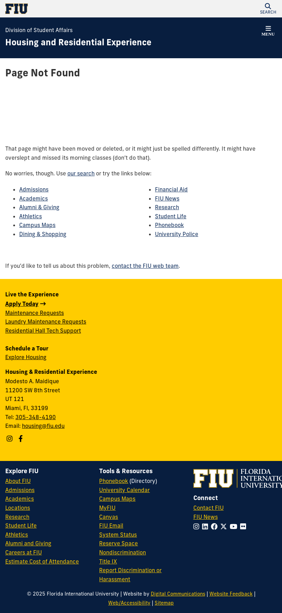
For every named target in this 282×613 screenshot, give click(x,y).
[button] (268, 9)
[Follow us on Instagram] (10, 438)
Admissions (34, 189)
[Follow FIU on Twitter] (225, 526)
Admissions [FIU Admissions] (20, 489)
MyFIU (107, 507)
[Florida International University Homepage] (73, 8)
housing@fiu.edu (43, 425)
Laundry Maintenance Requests (45, 321)
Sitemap (164, 603)
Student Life (170, 216)
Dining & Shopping (42, 233)
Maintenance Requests (34, 312)
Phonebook (169, 224)
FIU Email (111, 525)
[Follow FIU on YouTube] (235, 526)
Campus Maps (37, 224)
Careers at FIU (23, 552)
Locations (17, 507)
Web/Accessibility (129, 603)
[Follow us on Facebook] (21, 438)
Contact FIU (208, 507)
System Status (118, 534)
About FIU (18, 480)
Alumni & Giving (39, 207)
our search (81, 173)
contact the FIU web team (145, 265)
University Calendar (124, 489)
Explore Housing (25, 357)
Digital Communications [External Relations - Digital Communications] (178, 594)
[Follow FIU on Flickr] (244, 526)
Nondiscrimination (122, 552)
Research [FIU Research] (17, 516)
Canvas (108, 516)
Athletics (30, 216)
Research (167, 207)
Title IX (108, 561)
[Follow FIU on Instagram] (197, 526)
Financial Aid (171, 189)
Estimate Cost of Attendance (42, 561)
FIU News (167, 198)
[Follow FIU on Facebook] (215, 526)
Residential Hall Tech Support (43, 330)
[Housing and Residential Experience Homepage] (78, 42)
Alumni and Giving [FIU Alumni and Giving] (28, 543)
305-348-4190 (35, 417)
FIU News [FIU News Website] (205, 516)
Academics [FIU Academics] (19, 498)
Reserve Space (118, 543)
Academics (33, 198)
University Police (176, 233)
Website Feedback (231, 594)
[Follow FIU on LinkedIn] (206, 526)
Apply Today (21, 303)
